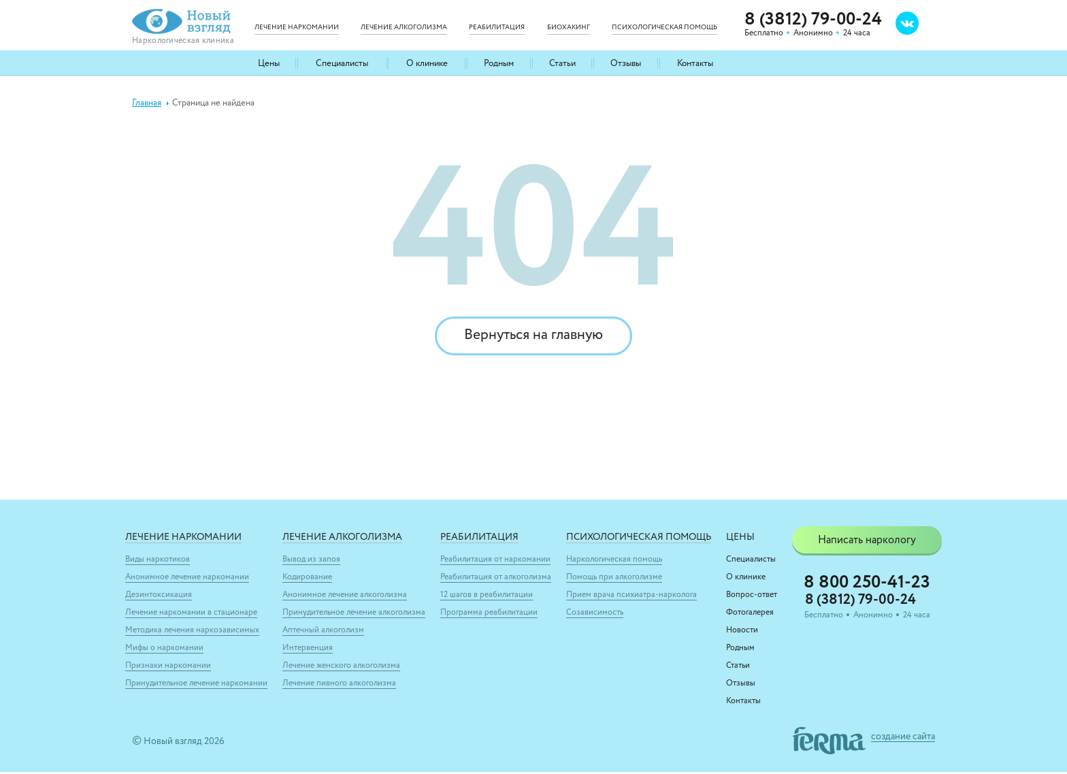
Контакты (694, 63)
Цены (269, 63)
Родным (499, 63)
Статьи (562, 63)
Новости (742, 632)
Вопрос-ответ (751, 597)
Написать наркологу (867, 542)
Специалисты (342, 63)
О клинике (426, 63)
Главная (146, 103)
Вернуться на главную (533, 336)
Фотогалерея (750, 615)
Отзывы (625, 63)
